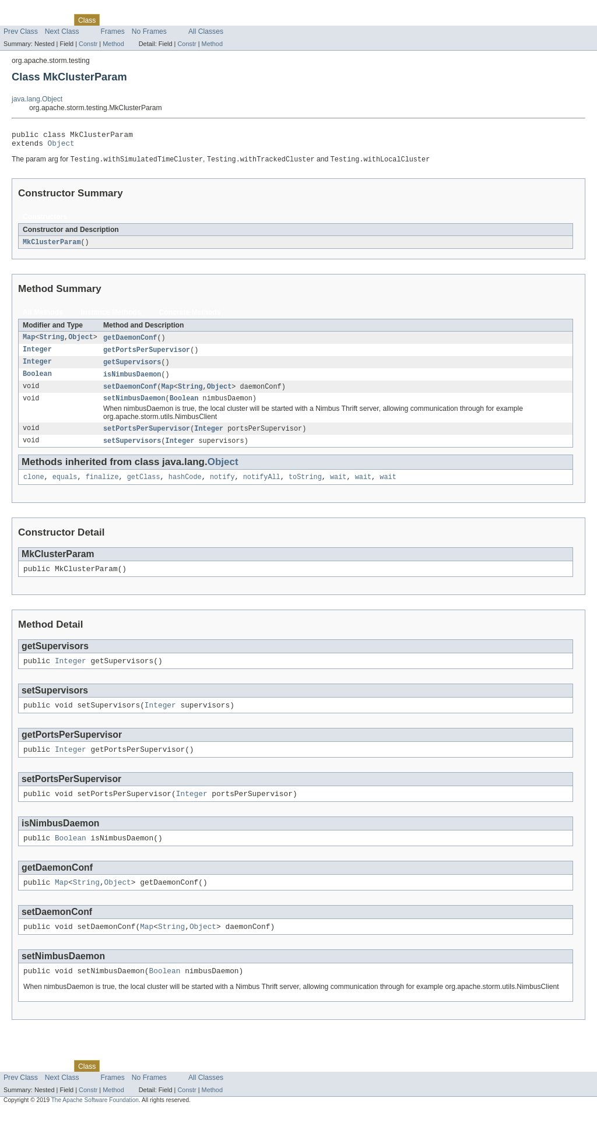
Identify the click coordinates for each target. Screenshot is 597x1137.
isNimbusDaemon (132, 381)
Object (61, 146)
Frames (113, 31)
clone (33, 487)
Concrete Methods (190, 317)
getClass (143, 487)
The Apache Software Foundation (95, 1127)
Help (222, 20)
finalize (102, 487)
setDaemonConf (130, 394)
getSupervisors (132, 368)
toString (305, 487)
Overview (18, 20)
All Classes (205, 31)
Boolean (37, 381)
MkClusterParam (52, 246)
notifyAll (261, 487)
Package (54, 20)
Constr (88, 43)
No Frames (149, 31)
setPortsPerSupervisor (146, 437)
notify (222, 487)
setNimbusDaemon (134, 406)
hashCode (185, 487)
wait (338, 487)
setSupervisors (132, 450)
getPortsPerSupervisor (146, 355)
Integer (37, 355)
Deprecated (166, 20)
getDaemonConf (130, 342)
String (51, 342)
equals (65, 487)
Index (199, 20)
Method (113, 43)
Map (29, 342)
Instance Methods (111, 317)
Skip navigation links (32, 10)
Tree (133, 20)
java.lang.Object (37, 99)
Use (112, 20)
